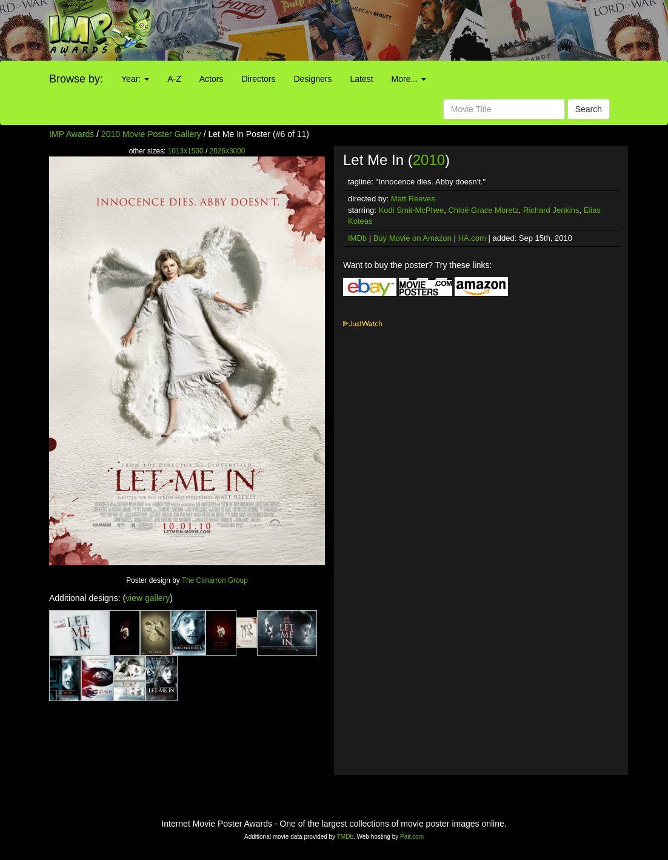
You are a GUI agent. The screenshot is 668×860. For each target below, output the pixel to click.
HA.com (472, 238)
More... (409, 79)
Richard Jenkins (551, 210)
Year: (135, 79)
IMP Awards (71, 134)
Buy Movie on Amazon (412, 238)
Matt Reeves (413, 198)
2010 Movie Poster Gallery (151, 134)
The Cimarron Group (215, 580)
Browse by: (76, 79)
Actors (211, 79)
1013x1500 (186, 151)
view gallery (147, 598)
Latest (361, 79)
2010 (429, 160)
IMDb (357, 238)
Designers (312, 79)
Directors (258, 79)
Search (588, 109)
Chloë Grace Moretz (483, 210)
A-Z (174, 79)
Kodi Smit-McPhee (411, 210)
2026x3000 (227, 151)
